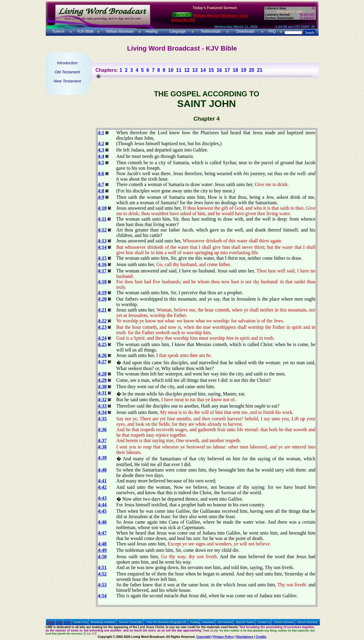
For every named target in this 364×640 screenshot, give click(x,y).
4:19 (102, 292)
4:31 (102, 392)
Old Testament (67, 72)
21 (259, 70)
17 (227, 70)
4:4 (101, 156)
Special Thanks (245, 622)
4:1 (101, 132)
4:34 (102, 412)
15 (211, 70)
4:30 (102, 386)
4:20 (102, 299)
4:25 (102, 344)
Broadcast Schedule (103, 622)
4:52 (102, 573)
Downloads (245, 31)
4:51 (102, 567)
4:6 (101, 173)
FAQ (272, 31)
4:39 (102, 457)
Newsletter (208, 622)
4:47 (102, 532)
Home (51, 622)
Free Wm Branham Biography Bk (166, 622)
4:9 (101, 197)
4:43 (102, 498)
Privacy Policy (223, 636)
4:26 (102, 355)
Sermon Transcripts (130, 622)
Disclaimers (244, 636)
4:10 (102, 208)
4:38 (102, 446)
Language (177, 31)
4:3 (101, 149)
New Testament (67, 81)
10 (170, 70)
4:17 (102, 270)
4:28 (102, 373)
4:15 (102, 258)
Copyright (203, 636)
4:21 (102, 309)
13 (195, 70)
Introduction (67, 63)
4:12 (102, 229)
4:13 (102, 240)
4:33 (102, 405)
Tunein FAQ (80, 622)
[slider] (98, 76)
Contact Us (264, 622)
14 (203, 70)
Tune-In (58, 31)
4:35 (102, 418)
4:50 (102, 556)
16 (219, 70)
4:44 (102, 504)
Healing (151, 31)
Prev (60, 622)
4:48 (102, 543)
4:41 (102, 480)
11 (179, 70)
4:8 (101, 190)
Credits (261, 636)
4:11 (102, 219)
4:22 (102, 320)
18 (235, 70)
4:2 (101, 143)
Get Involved (225, 622)
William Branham (119, 31)
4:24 (102, 338)
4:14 (102, 247)
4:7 (101, 184)
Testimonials (211, 31)
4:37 (102, 440)
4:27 (102, 361)
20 (251, 70)
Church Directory (307, 622)
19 (243, 70)
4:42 (102, 487)
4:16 (102, 264)
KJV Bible (85, 31)
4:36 (102, 429)
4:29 (102, 380)
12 (187, 70)
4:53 (102, 584)
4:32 (102, 399)
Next (68, 622)
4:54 (102, 595)
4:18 (102, 281)
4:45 (102, 511)
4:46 (102, 522)
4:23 (102, 327)
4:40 (102, 469)
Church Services (284, 622)
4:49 (102, 550)
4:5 (101, 162)
